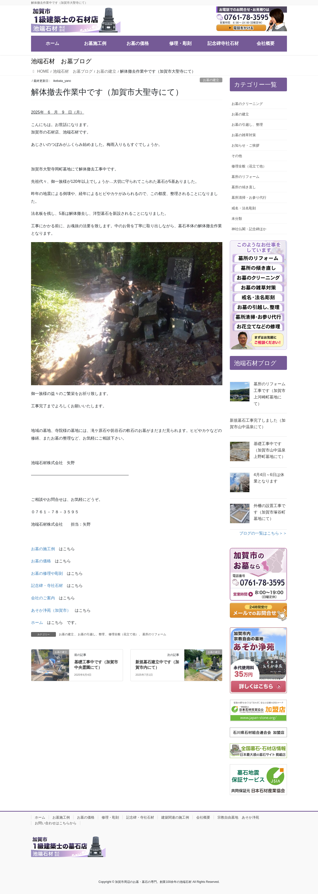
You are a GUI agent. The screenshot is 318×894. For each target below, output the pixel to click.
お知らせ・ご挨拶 (245, 145)
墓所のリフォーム (154, 634)
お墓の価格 (41, 561)
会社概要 (203, 817)
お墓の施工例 (43, 549)
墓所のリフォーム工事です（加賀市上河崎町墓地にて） (269, 394)
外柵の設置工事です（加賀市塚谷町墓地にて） (269, 512)
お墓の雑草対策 (244, 135)
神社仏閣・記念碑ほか (249, 229)
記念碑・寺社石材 (47, 585)
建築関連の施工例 (175, 817)
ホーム (37, 622)
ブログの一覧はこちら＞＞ (263, 533)
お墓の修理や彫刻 (47, 573)
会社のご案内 (43, 598)
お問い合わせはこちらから (56, 823)
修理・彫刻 (110, 817)
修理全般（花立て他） (123, 634)
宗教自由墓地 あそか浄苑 (238, 817)
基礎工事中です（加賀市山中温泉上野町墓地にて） (269, 450)
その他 (237, 156)
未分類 (237, 219)
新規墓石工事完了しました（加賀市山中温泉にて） (257, 423)
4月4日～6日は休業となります (269, 478)
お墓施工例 (61, 817)
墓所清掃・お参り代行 (249, 197)
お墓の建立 (211, 80)
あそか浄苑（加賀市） (51, 610)
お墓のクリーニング (247, 104)
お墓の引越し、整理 (91, 634)
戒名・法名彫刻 (244, 208)
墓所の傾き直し (244, 187)
